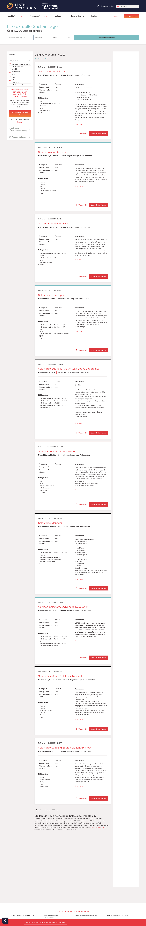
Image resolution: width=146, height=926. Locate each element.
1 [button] (36, 810)
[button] (57, 809)
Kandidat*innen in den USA (23, 915)
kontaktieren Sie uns (99, 828)
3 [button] (40, 810)
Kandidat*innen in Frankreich (117, 915)
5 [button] (45, 810)
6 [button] (47, 810)
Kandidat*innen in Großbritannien (51, 916)
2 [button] (38, 810)
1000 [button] (53, 810)
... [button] (49, 810)
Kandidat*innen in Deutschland (87, 915)
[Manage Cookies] (5, 921)
